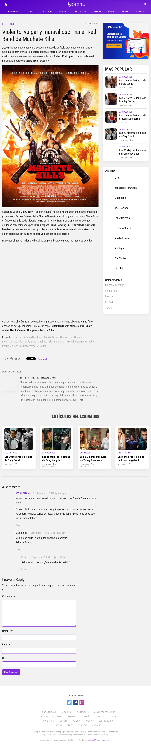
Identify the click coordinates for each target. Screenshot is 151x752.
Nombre (6, 631)
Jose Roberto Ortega (125, 187)
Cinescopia (120, 197)
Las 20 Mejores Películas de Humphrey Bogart (132, 152)
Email (5, 644)
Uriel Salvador (121, 208)
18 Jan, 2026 (123, 140)
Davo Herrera (22, 493)
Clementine (111, 290)
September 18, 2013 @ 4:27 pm (50, 493)
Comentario (8, 596)
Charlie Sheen (51, 337)
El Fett (25, 24)
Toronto (63, 721)
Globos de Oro (106, 721)
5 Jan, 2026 (123, 105)
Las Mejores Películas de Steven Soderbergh (132, 117)
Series (111, 11)
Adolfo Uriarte (121, 238)
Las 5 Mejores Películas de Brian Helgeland (131, 458)
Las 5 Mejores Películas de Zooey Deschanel (93, 458)
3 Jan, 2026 (123, 88)
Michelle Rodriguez (77, 341)
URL (4, 658)
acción (18, 337)
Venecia (77, 721)
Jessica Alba (17, 341)
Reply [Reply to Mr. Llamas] (17, 549)
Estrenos (63, 11)
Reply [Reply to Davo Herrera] (17, 525)
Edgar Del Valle (122, 218)
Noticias (140, 11)
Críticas (47, 11)
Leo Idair (119, 268)
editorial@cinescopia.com (99, 740)
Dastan (109, 296)
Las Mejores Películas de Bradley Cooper (132, 99)
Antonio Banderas (33, 337)
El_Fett (36, 377)
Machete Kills (45, 341)
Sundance (48, 721)
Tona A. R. (110, 308)
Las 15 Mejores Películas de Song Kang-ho (56, 458)
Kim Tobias (120, 258)
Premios (97, 11)
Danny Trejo (66, 337)
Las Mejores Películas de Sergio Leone (132, 82)
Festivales (80, 11)
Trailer (42, 346)
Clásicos (32, 11)
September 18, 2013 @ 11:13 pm (48, 532)
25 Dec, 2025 (124, 157)
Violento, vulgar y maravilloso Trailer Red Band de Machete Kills (49, 35)
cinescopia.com (48, 377)
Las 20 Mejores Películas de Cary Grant (132, 134)
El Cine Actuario (122, 228)
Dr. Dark (109, 302)
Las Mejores (125, 77)
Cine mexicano (13, 11)
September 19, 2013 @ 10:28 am (49, 557)
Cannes (99, 716)
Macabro (112, 716)
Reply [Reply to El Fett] (23, 569)
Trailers (125, 11)
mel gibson (59, 341)
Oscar (59, 725)
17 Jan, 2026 (46, 464)
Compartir (43, 359)
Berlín (87, 716)
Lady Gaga (30, 341)
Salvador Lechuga (114, 285)
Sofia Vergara (30, 346)
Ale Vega (119, 248)
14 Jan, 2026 (123, 122)
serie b (18, 346)
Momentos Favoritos (104, 712)
